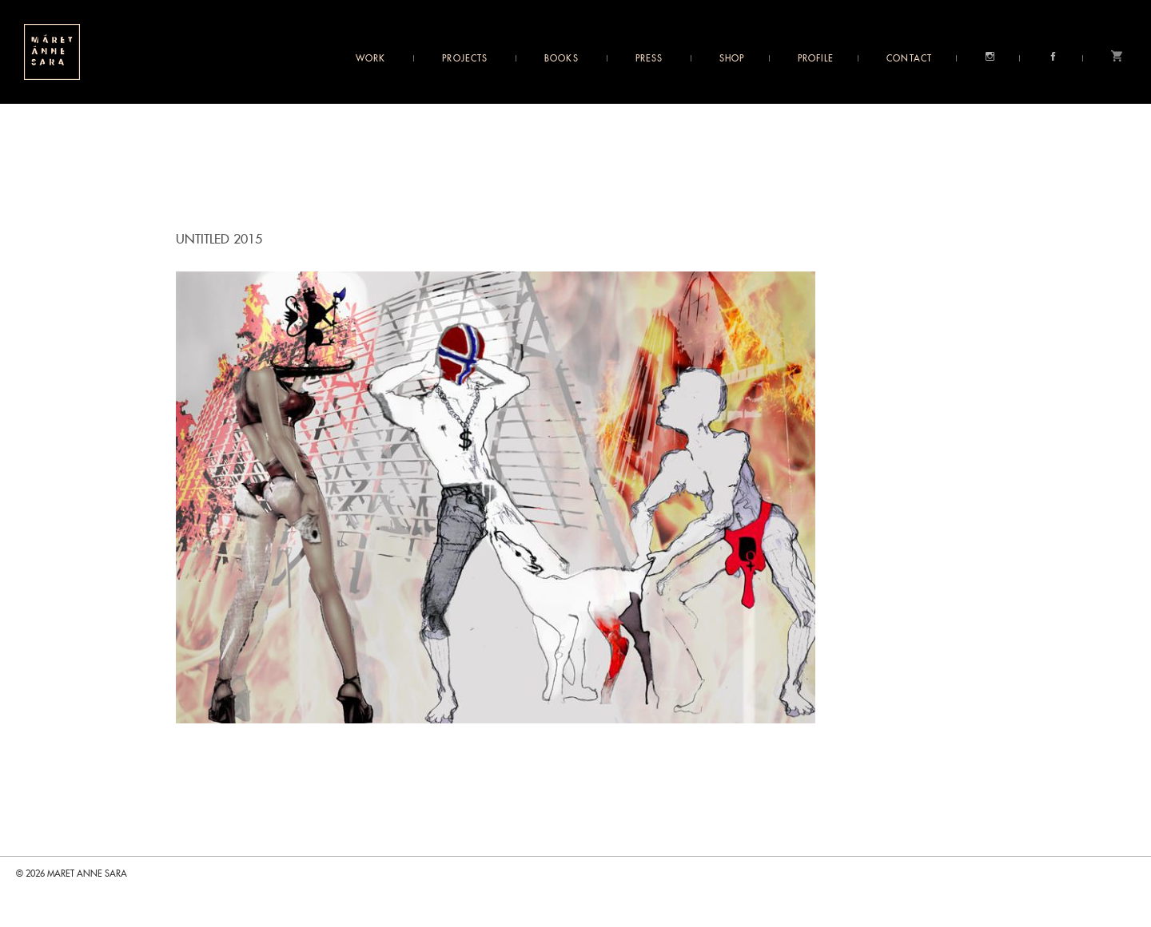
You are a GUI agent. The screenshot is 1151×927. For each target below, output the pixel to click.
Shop (731, 58)
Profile (816, 58)
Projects (465, 58)
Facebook (1053, 56)
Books (561, 58)
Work (370, 58)
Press (649, 58)
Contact (909, 58)
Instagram (990, 56)
